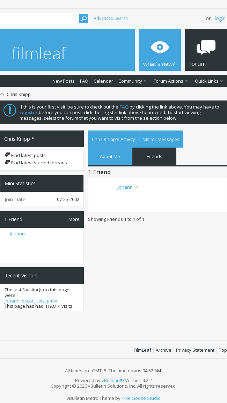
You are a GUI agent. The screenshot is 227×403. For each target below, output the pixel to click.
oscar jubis (33, 301)
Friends (154, 156)
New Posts (63, 81)
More (74, 219)
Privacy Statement (195, 350)
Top (223, 350)
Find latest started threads (36, 162)
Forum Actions (168, 81)
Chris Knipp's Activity (113, 139)
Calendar (103, 81)
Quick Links (207, 81)
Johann (17, 233)
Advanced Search (111, 18)
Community (130, 81)
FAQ (84, 81)
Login (220, 18)
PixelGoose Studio (141, 398)
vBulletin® (113, 380)
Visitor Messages (161, 139)
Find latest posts (25, 155)
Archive (163, 350)
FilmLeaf (142, 350)
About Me (110, 156)
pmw (52, 301)
